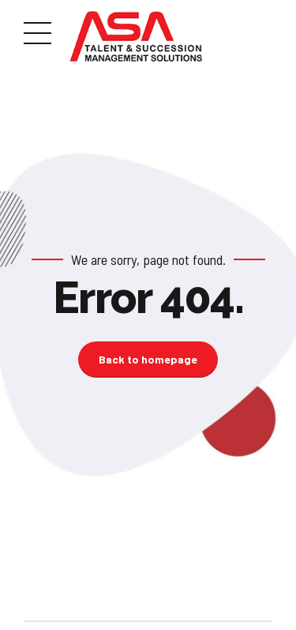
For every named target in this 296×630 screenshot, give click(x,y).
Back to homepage (148, 359)
